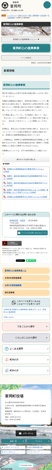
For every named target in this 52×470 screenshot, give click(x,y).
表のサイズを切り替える (26, 159)
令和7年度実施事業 (13, 285)
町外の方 (14, 370)
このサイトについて (11, 447)
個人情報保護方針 (36, 447)
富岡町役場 (14, 220)
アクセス (38, 441)
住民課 (22, 220)
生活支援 (43, 15)
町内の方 (14, 359)
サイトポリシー (10, 452)
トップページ (11, 15)
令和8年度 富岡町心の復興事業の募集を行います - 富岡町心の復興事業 (25, 311)
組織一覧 (13, 441)
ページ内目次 (26, 58)
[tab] (26, 326)
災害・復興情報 (33, 15)
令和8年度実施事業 (13, 278)
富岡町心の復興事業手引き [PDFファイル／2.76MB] (27, 197)
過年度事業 (9, 293)
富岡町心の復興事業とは (15, 271)
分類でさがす (22, 15)
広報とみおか (9, 317)
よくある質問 (16, 348)
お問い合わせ (28, 433)
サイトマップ (34, 452)
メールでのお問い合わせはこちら (34, 233)
